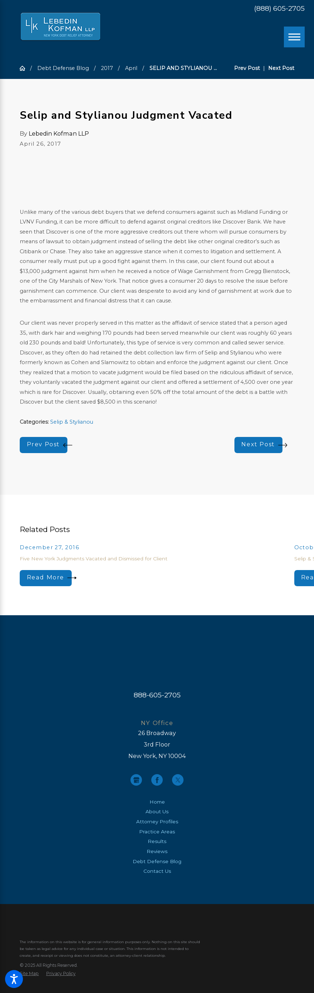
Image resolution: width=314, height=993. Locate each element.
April (131, 68)
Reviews (157, 851)
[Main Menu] (294, 37)
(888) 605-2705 (279, 8)
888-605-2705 (157, 695)
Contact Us (157, 871)
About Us (157, 811)
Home (157, 802)
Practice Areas (157, 831)
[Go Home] (25, 68)
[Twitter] (178, 780)
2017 (107, 68)
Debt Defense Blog (63, 68)
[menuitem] (157, 802)
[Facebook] (157, 780)
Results (157, 841)
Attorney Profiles (157, 821)
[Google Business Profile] (136, 780)
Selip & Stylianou (71, 422)
